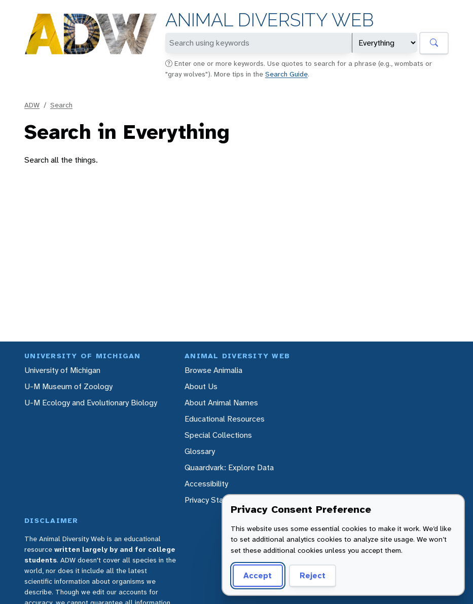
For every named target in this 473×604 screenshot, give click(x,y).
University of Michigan (62, 370)
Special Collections (218, 435)
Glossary (200, 451)
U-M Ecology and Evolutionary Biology (90, 402)
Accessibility (206, 483)
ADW (32, 104)
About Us (201, 386)
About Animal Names (221, 402)
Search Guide (286, 74)
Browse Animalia (213, 370)
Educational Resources (225, 418)
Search (61, 104)
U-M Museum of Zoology (68, 386)
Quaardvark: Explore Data (229, 467)
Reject (312, 575)
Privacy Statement (217, 500)
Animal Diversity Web (269, 20)
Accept (257, 575)
